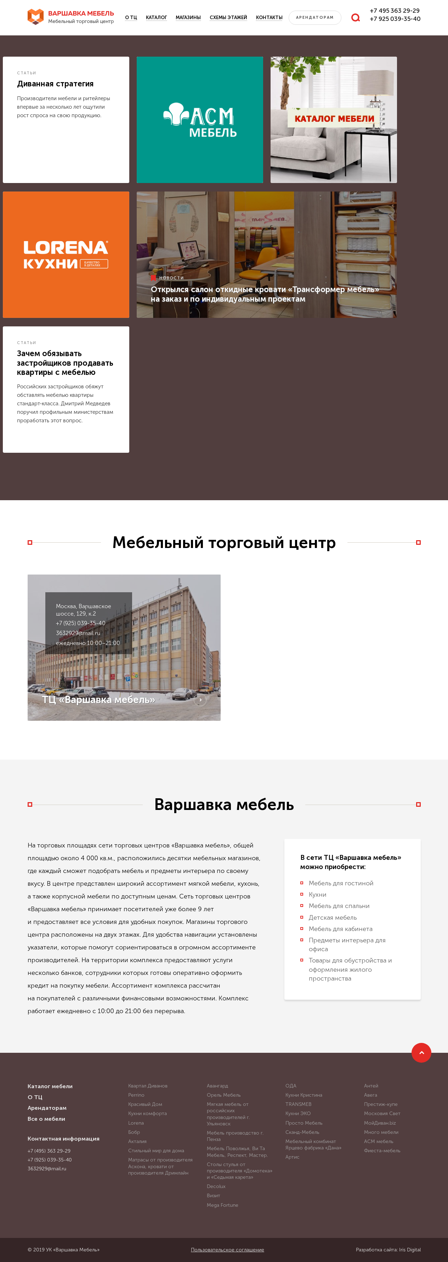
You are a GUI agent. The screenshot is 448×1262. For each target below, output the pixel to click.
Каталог (156, 17)
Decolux (216, 1186)
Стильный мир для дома (156, 1151)
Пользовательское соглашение (227, 1250)
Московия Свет (382, 1113)
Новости (171, 278)
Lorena (136, 1123)
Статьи (26, 73)
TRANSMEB (298, 1104)
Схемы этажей (228, 17)
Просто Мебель (304, 1123)
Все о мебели (46, 1118)
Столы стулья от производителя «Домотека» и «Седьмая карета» (239, 1170)
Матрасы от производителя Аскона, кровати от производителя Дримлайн (160, 1166)
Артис (292, 1157)
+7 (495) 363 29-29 (49, 1151)
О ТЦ (131, 17)
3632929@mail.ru (78, 633)
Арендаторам (315, 17)
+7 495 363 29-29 (395, 10)
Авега (370, 1095)
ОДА (290, 1086)
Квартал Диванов (148, 1086)
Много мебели (381, 1132)
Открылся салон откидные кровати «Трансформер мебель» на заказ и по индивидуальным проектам (265, 294)
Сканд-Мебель (302, 1132)
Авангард (217, 1086)
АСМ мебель (378, 1141)
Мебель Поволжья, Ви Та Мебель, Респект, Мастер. (237, 1152)
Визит (213, 1196)
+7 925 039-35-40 (395, 18)
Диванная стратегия (55, 83)
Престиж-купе (381, 1104)
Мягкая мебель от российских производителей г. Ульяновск (228, 1114)
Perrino (136, 1095)
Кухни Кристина (303, 1095)
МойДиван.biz (380, 1123)
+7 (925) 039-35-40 (81, 623)
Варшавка (81, 18)
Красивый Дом (145, 1104)
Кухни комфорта (147, 1113)
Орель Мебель (224, 1095)
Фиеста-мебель (382, 1151)
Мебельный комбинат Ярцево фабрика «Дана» (313, 1144)
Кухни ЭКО (298, 1113)
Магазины (188, 17)
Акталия (137, 1141)
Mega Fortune (222, 1205)
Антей (371, 1086)
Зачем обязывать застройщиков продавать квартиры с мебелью (65, 363)
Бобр (134, 1132)
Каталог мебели (50, 1086)
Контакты (269, 17)
